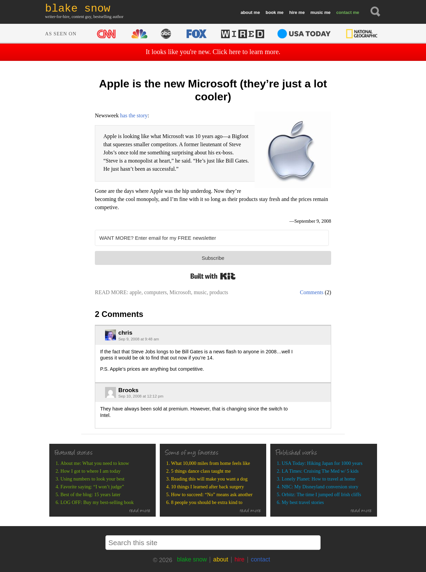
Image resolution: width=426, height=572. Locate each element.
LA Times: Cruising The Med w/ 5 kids (320, 471)
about (247, 12)
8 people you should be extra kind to (206, 502)
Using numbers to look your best (92, 479)
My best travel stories (303, 502)
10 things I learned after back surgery (207, 486)
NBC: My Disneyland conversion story (320, 486)
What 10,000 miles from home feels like (210, 463)
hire (293, 12)
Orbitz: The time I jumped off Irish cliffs (321, 494)
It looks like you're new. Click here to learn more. (213, 51)
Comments (311, 292)
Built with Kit (213, 276)
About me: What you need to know (95, 463)
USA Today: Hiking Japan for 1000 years (322, 463)
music (316, 12)
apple (135, 292)
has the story (134, 115)
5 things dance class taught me (201, 471)
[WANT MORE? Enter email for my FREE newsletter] (212, 238)
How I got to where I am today (91, 471)
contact (344, 12)
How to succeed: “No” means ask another (212, 494)
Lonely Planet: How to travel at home (318, 479)
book (271, 12)
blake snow (192, 559)
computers (155, 292)
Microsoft (180, 292)
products (218, 292)
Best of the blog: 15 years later (91, 494)
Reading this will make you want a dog (209, 479)
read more (140, 511)
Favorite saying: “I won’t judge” (92, 486)
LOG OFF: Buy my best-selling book (97, 502)
